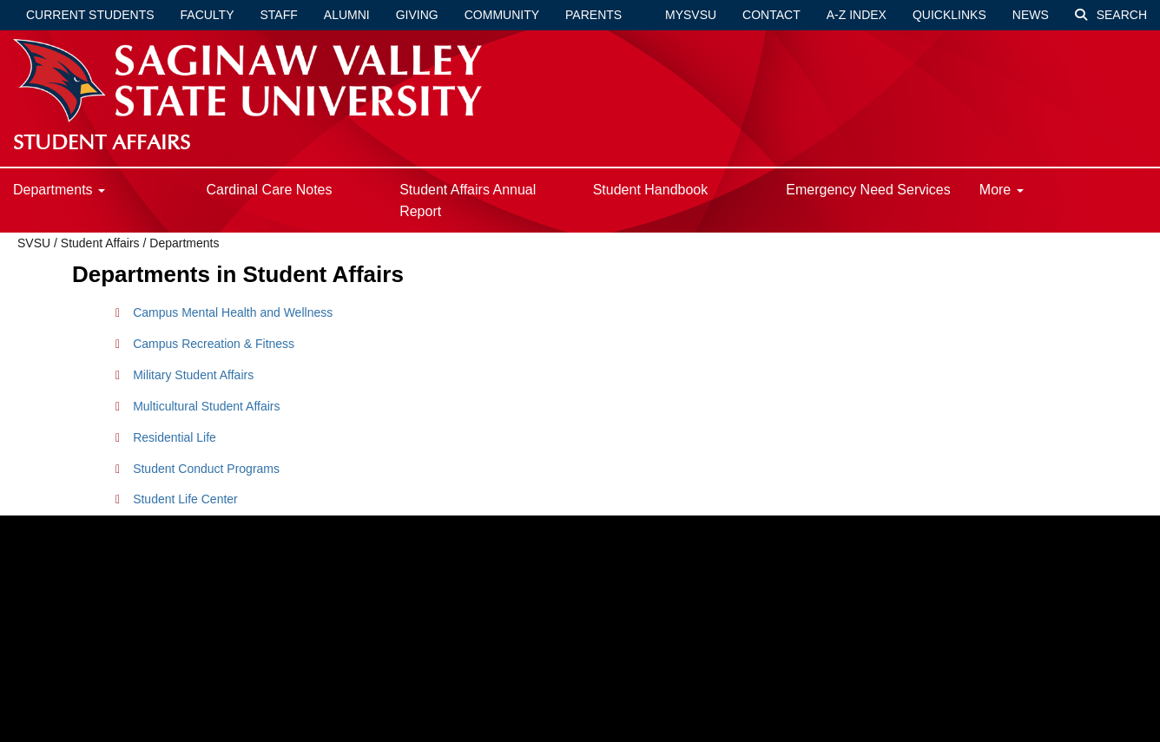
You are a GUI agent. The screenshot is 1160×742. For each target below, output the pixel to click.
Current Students (90, 15)
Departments (59, 189)
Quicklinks (949, 15)
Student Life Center (185, 499)
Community (502, 15)
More (1001, 189)
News (1030, 15)
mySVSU (690, 15)
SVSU (33, 243)
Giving (417, 15)
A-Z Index (856, 15)
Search (1111, 15)
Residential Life (174, 437)
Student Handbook (651, 189)
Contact (771, 15)
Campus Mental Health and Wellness (233, 312)
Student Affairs (102, 243)
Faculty (207, 15)
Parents (593, 15)
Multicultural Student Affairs (206, 406)
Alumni (347, 15)
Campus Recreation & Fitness (213, 344)
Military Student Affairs (193, 375)
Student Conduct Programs (206, 469)
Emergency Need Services (868, 189)
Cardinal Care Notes (270, 189)
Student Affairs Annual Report (467, 200)
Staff (279, 15)
